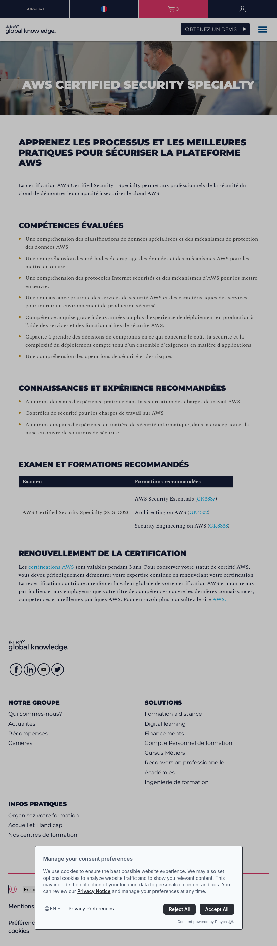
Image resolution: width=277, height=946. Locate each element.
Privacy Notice (93, 891)
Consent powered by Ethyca (205, 921)
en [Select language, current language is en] (53, 908)
